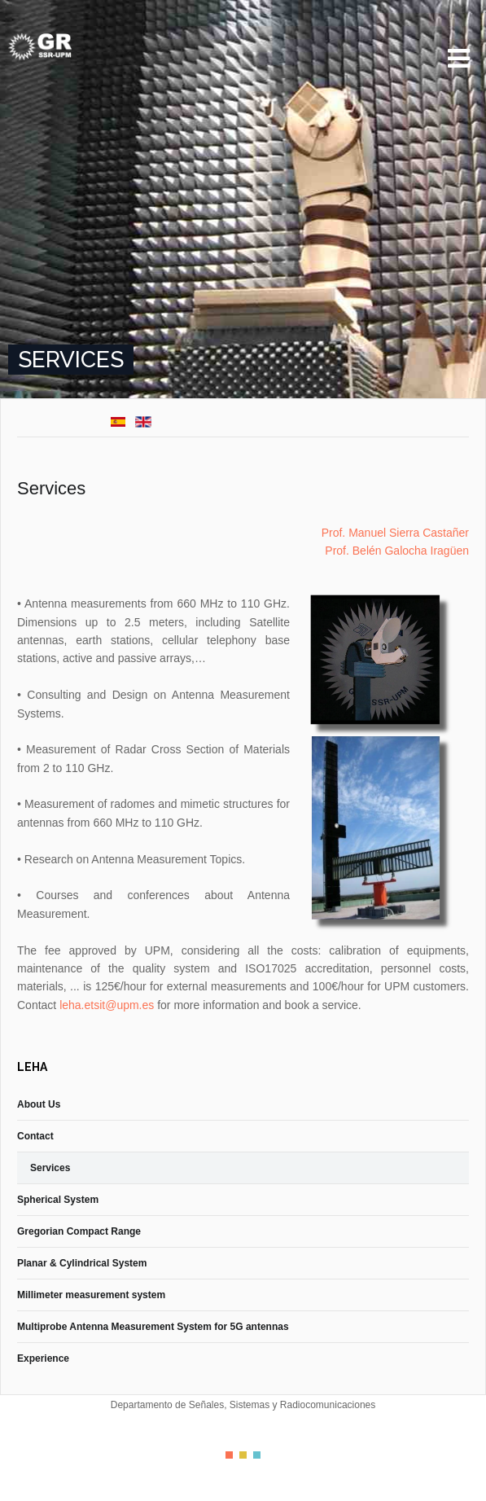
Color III (257, 1455)
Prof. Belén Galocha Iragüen (397, 550)
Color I (229, 1455)
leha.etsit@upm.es (106, 1005)
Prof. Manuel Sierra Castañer (395, 532)
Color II (243, 1455)
